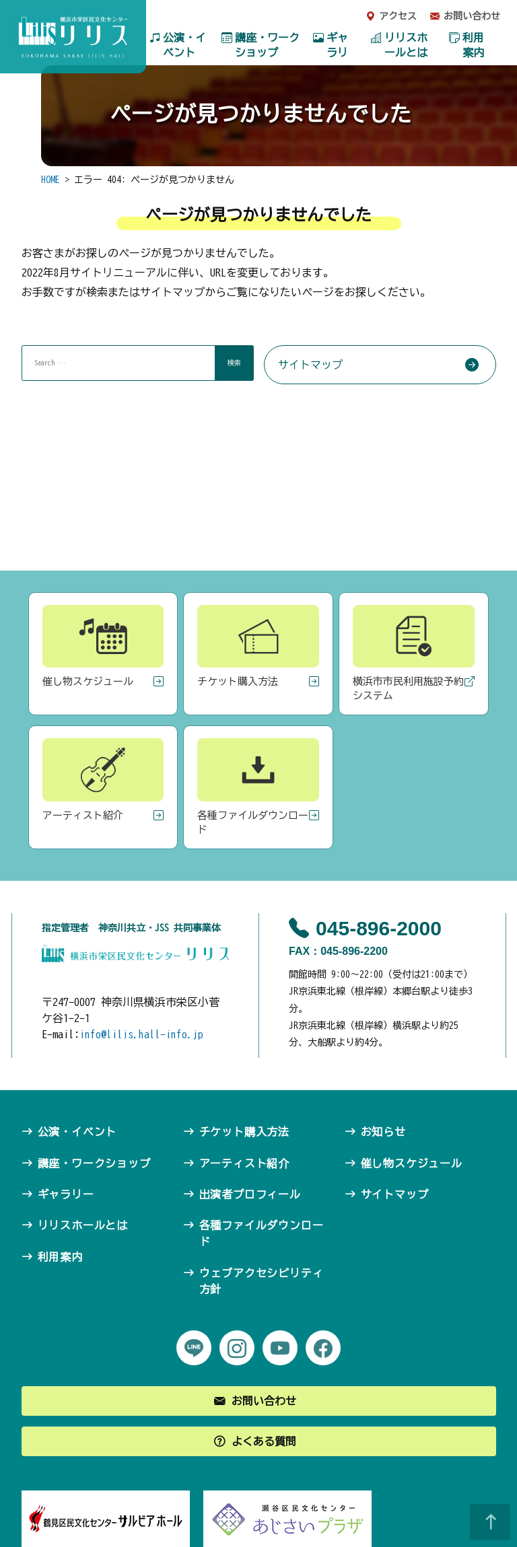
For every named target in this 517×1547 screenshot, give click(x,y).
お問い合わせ (472, 16)
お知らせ (383, 1131)
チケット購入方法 (244, 1131)
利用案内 (473, 45)
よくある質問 (264, 1441)
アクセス (398, 16)
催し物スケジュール (411, 1163)
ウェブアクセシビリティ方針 (261, 1281)
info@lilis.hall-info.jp (141, 1034)
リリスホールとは (405, 45)
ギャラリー (337, 52)
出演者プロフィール (250, 1194)
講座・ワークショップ (267, 45)
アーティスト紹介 (244, 1163)
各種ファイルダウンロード (261, 1233)
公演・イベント (184, 45)
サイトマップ (310, 364)
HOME (50, 179)
